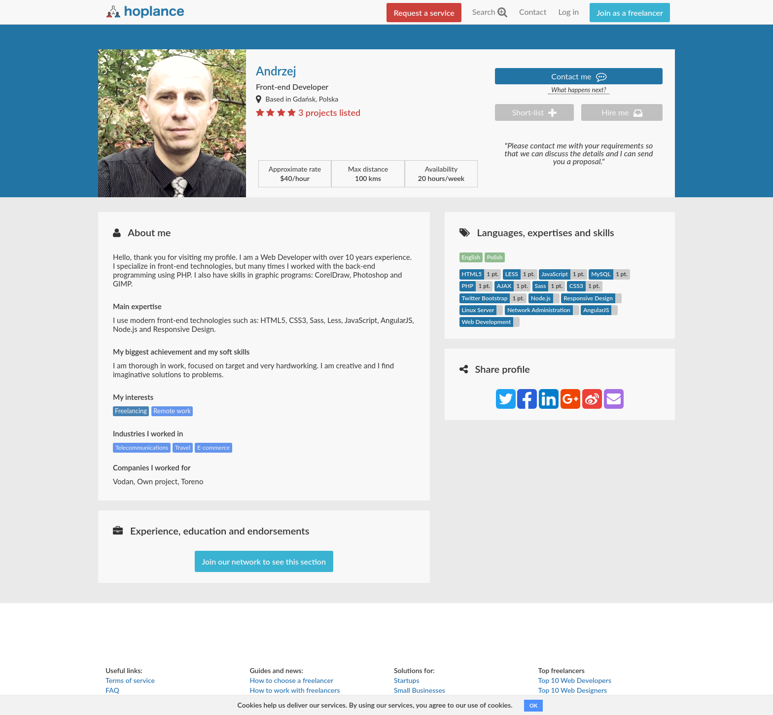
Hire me (621, 112)
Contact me (578, 76)
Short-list (534, 112)
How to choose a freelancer (292, 680)
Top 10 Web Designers (572, 690)
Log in (568, 11)
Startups (407, 680)
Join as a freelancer (630, 12)
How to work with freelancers (295, 690)
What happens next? (578, 90)
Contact (532, 11)
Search (489, 11)
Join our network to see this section (264, 561)
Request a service (423, 12)
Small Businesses (419, 690)
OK (533, 705)
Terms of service (130, 680)
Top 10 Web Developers (575, 680)
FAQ (112, 690)
